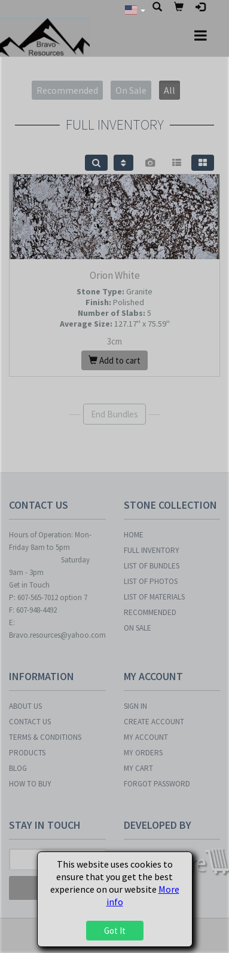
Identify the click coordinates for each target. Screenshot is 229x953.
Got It (115, 930)
